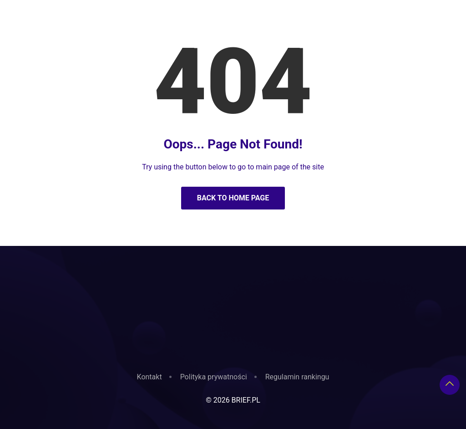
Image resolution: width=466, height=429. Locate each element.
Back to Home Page (233, 198)
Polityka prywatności (213, 377)
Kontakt (149, 377)
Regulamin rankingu (297, 377)
